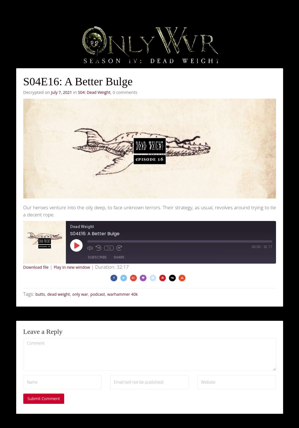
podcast (97, 294)
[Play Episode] (76, 245)
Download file (36, 267)
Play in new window (72, 267)
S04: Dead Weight (94, 92)
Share (119, 257)
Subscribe (97, 257)
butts (40, 294)
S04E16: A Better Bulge (78, 81)
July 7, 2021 (61, 92)
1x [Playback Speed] (109, 248)
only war (80, 294)
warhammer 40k (122, 294)
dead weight (58, 294)
